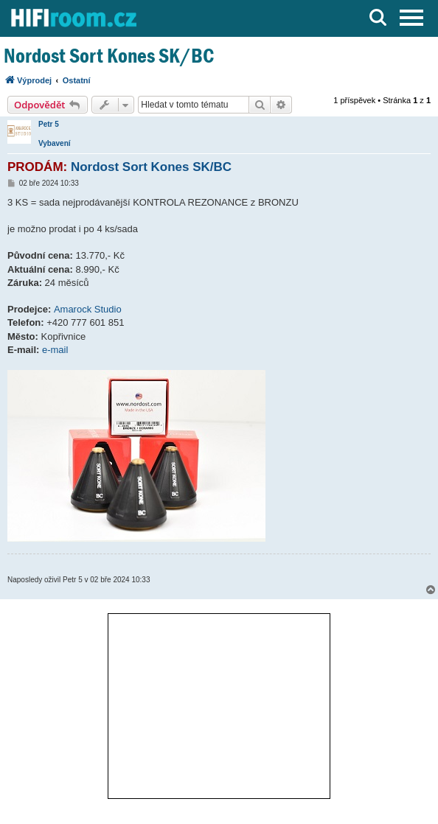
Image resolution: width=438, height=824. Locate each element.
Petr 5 (48, 124)
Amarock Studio (88, 309)
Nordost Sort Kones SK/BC (109, 55)
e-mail (55, 349)
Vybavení (54, 143)
